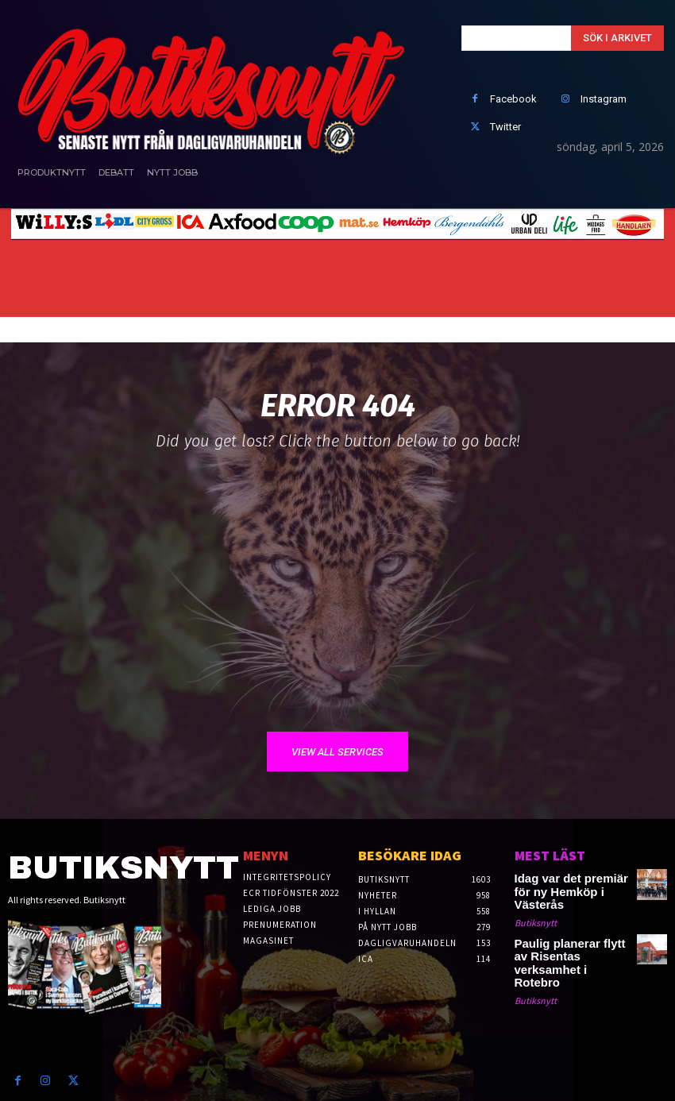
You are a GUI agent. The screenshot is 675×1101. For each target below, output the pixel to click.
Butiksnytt (536, 906)
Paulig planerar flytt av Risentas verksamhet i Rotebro (562, 937)
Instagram (603, 99)
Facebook (513, 99)
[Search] (617, 38)
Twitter (505, 127)
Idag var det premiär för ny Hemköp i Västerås (571, 883)
